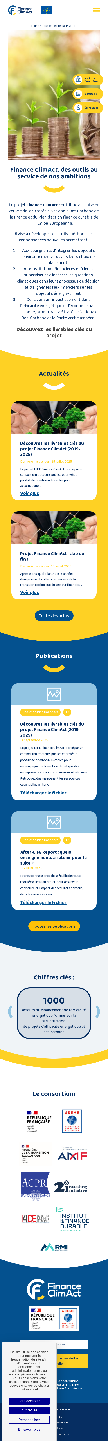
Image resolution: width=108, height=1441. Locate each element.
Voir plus (29, 493)
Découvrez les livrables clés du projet (54, 332)
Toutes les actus (54, 615)
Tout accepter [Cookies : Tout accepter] (29, 1401)
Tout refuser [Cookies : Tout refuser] (29, 1410)
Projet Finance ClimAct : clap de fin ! (52, 556)
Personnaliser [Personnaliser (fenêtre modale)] (29, 1420)
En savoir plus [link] (29, 1429)
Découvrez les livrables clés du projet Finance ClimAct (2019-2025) (52, 449)
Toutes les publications (54, 926)
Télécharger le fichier (43, 793)
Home (35, 25)
